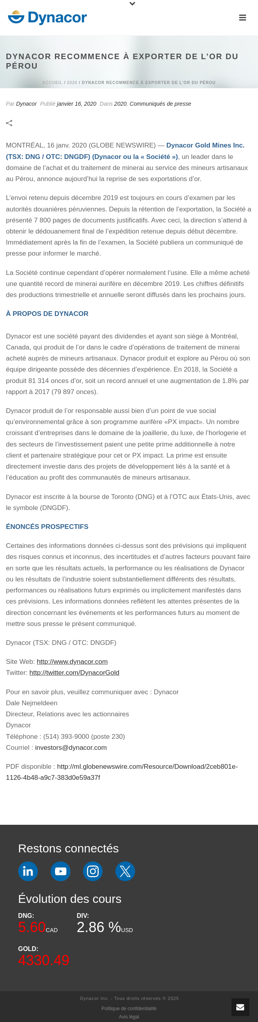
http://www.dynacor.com (72, 661)
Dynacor (26, 104)
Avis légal (129, 1017)
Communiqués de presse (160, 104)
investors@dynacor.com (71, 747)
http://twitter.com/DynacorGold (75, 672)
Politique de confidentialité (129, 1008)
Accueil (52, 82)
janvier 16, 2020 (76, 104)
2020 (72, 82)
